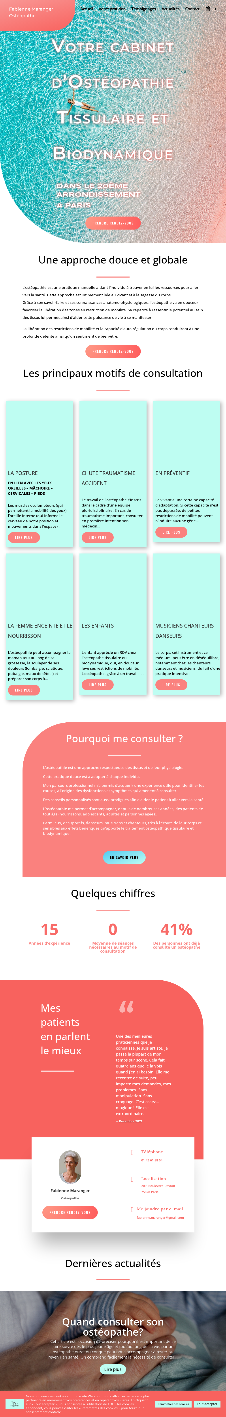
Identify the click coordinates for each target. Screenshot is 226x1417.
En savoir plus (124, 857)
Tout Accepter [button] (207, 1404)
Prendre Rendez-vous (113, 223)
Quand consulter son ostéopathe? (113, 1326)
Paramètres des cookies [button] (173, 1404)
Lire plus (113, 1369)
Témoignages (143, 9)
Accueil (86, 9)
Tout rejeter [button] (14, 1403)
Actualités (170, 9)
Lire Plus (24, 537)
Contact (192, 9)
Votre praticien (112, 9)
